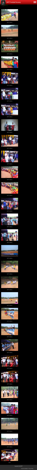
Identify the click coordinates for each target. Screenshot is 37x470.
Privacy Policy (31, 468)
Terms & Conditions (24, 468)
